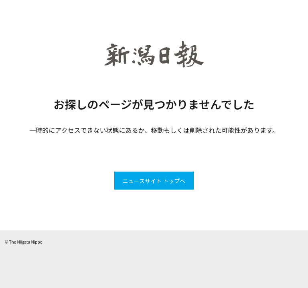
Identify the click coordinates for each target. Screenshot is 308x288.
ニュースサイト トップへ (154, 181)
